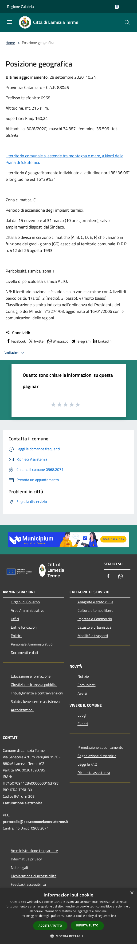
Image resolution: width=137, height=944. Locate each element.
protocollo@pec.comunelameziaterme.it (35, 821)
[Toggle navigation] (9, 22)
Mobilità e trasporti (93, 635)
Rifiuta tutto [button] (87, 925)
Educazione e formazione (31, 676)
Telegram (80, 341)
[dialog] (68, 916)
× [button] (131, 893)
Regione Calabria (20, 6)
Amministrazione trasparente (34, 850)
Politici (16, 635)
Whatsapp (57, 341)
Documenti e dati (24, 652)
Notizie (83, 676)
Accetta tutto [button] (50, 926)
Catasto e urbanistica (94, 627)
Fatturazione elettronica (22, 803)
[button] (68, 936)
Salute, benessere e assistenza (35, 701)
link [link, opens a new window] (113, 916)
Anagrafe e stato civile (95, 602)
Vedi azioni (15, 353)
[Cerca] (127, 22)
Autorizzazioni (22, 710)
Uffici (15, 619)
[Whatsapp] (120, 577)
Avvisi (82, 693)
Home (10, 42)
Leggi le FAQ (87, 764)
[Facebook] (108, 577)
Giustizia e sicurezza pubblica (34, 684)
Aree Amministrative (27, 610)
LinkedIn (102, 341)
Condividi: (18, 332)
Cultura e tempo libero (95, 610)
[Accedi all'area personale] (116, 6)
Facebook (16, 341)
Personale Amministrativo (31, 644)
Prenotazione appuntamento (100, 747)
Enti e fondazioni (24, 627)
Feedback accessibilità (28, 884)
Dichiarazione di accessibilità (33, 876)
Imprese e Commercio (95, 619)
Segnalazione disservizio (97, 756)
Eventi (83, 723)
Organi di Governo (25, 602)
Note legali (19, 867)
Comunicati (87, 685)
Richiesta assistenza (94, 772)
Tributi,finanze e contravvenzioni (37, 693)
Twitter (36, 341)
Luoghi (83, 715)
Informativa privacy (26, 859)
